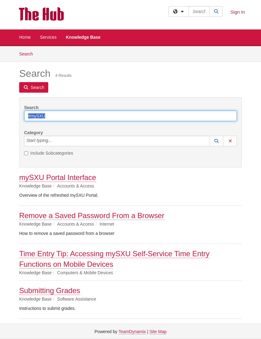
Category (33, 132)
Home (25, 37)
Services (48, 37)
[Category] (55, 141)
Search (28, 53)
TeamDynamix (132, 331)
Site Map (157, 331)
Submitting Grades (49, 290)
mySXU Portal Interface (57, 177)
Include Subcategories (48, 153)
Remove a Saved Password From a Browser (92, 215)
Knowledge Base (83, 37)
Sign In (237, 12)
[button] (216, 141)
